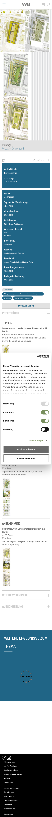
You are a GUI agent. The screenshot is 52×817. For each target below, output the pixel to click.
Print (5, 160)
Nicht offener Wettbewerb (23, 298)
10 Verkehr (7, 298)
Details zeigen (36, 440)
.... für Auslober (11, 766)
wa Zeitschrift (10, 796)
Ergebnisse (9, 792)
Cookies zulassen (26, 449)
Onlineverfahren (11, 770)
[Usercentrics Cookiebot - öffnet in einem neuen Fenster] (37, 356)
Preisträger (10, 313)
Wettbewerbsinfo (14, 595)
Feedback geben (26, 305)
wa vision (8, 804)
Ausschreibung (12, 606)
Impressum (9, 814)
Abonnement (9, 762)
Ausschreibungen (12, 788)
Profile (7, 778)
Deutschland (7, 290)
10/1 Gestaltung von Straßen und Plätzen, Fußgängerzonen (22, 294)
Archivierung (9, 808)
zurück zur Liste (41, 160)
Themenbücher (11, 800)
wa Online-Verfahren (13, 774)
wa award (8, 782)
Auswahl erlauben (26, 458)
